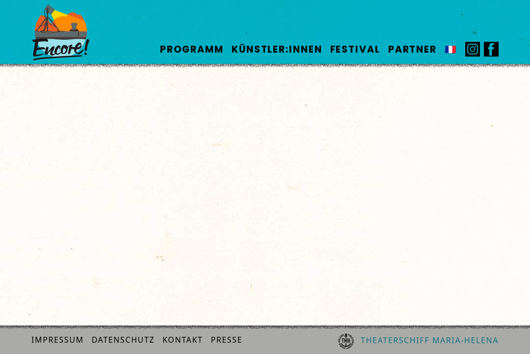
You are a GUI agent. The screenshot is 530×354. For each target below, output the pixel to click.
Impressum (57, 339)
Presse (226, 339)
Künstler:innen (277, 49)
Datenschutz (123, 339)
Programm (192, 49)
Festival (355, 49)
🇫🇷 (451, 49)
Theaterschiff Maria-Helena (418, 341)
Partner (412, 49)
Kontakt (182, 339)
